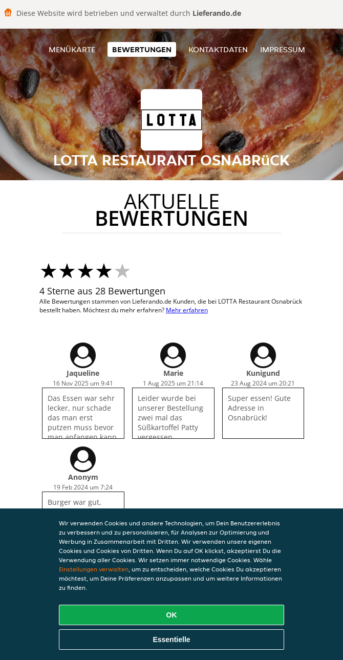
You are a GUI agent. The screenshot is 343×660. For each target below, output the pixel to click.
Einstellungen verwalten (93, 569)
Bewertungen (142, 49)
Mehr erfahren (187, 310)
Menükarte (72, 49)
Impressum (282, 49)
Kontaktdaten (218, 49)
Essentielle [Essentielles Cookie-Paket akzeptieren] (171, 639)
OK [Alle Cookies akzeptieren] (171, 615)
